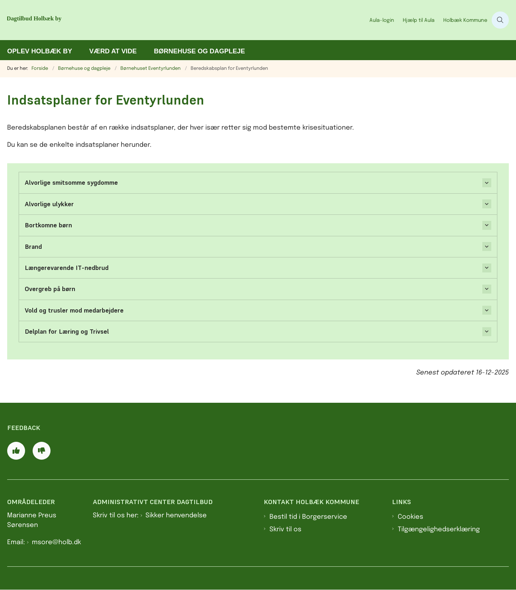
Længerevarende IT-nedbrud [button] (67, 268)
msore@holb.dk (56, 542)
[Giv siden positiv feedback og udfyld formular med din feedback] (16, 451)
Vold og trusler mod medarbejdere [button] (74, 310)
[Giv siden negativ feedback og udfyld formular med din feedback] (42, 451)
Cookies (410, 517)
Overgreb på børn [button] (50, 289)
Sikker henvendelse (176, 515)
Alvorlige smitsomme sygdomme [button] (71, 183)
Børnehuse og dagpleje (199, 51)
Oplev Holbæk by (39, 51)
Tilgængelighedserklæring (439, 529)
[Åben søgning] (500, 20)
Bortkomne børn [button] (48, 225)
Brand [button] (33, 247)
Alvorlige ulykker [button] (49, 204)
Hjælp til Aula (419, 20)
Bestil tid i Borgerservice (308, 517)
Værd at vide (113, 51)
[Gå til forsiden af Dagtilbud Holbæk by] (96, 20)
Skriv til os (285, 529)
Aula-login (381, 20)
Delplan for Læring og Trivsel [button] (67, 331)
